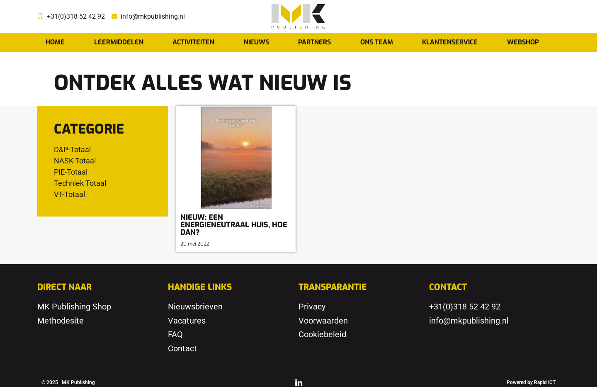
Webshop (523, 42)
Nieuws (256, 42)
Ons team (376, 42)
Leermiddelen (118, 42)
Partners (314, 42)
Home (55, 42)
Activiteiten (193, 42)
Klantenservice (450, 42)
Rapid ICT (545, 382)
